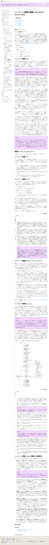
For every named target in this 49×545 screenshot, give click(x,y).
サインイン (46, 1)
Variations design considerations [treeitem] (6, 68)
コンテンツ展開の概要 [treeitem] (7, 59)
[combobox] (6, 10)
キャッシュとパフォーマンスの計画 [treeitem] (8, 55)
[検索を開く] (43, 1)
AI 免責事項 (3, 541)
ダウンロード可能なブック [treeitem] (6, 17)
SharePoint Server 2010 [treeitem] (5, 12)
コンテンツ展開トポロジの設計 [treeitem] (8, 63)
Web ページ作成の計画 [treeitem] (7, 50)
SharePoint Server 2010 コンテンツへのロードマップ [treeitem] (7, 15)
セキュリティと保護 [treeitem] (5, 96)
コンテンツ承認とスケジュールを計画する (29, 121)
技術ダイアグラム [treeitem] (5, 24)
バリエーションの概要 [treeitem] (7, 64)
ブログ (13, 541)
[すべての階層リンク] (15, 9)
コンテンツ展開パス (18, 22)
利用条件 (41, 541)
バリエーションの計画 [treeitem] (7, 66)
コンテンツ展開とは (18, 19)
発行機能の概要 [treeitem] (6, 47)
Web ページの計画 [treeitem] (7, 49)
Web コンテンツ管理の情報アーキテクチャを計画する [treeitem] (8, 71)
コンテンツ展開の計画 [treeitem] (7, 60)
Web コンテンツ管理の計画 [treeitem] (8, 46)
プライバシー (21, 541)
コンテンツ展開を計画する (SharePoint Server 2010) (26, 43)
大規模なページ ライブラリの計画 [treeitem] (8, 57)
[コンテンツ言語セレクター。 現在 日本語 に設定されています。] (3, 539)
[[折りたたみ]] (12, 8)
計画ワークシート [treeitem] (5, 91)
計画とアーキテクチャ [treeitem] (6, 22)
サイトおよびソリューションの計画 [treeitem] (7, 29)
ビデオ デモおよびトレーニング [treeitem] (6, 100)
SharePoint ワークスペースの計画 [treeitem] (7, 88)
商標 (44, 541)
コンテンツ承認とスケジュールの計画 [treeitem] (8, 52)
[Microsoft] (1, 1)
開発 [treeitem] (2, 92)
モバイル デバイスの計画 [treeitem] (7, 85)
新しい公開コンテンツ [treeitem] (5, 13)
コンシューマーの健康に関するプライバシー (31, 541)
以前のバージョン (8, 541)
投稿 (17, 541)
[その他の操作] (47, 9)
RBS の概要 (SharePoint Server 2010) (32, 146)
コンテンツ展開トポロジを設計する (24, 86)
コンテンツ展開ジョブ (18, 23)
